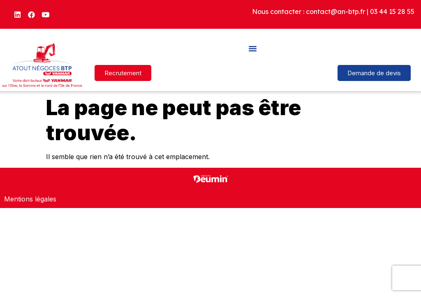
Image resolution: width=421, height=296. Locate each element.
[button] (252, 48)
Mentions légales (30, 199)
